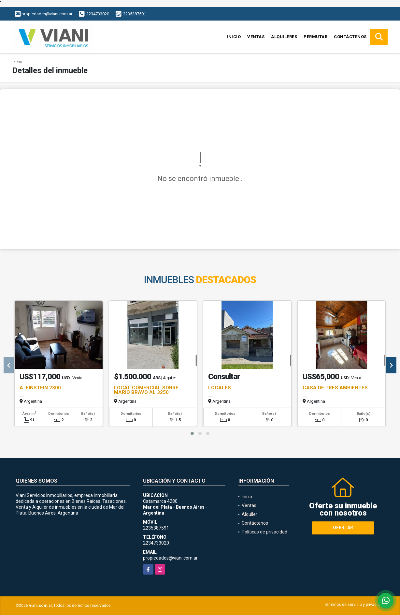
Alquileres (284, 36)
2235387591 (134, 13)
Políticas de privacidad (264, 531)
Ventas (255, 36)
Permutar (315, 36)
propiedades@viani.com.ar (170, 558)
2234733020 (97, 13)
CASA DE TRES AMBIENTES (335, 388)
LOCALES (219, 388)
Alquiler (249, 514)
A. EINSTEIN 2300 (40, 388)
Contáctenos (350, 36)
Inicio (234, 36)
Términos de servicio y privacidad (354, 604)
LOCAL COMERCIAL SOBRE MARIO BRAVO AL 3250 (146, 390)
